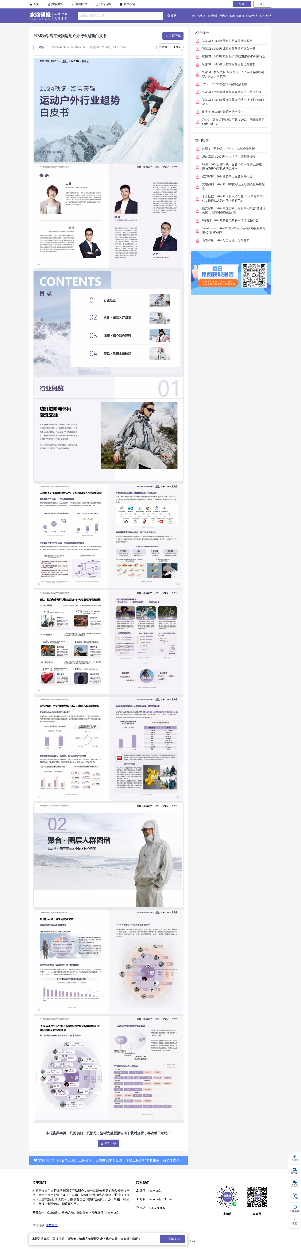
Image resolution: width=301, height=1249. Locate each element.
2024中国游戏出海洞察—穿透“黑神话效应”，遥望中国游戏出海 (233, 210)
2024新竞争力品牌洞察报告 (227, 176)
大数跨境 (52, 1225)
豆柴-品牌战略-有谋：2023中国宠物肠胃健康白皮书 (233, 121)
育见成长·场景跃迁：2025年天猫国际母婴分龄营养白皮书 (233, 74)
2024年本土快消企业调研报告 (228, 156)
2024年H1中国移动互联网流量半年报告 (233, 186)
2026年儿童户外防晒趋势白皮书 (228, 48)
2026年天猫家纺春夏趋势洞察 (227, 40)
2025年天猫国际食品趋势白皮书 (228, 64)
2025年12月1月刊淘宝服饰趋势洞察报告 (234, 56)
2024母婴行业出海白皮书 (225, 240)
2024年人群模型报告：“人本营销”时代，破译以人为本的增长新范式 (233, 198)
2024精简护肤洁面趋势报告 (225, 84)
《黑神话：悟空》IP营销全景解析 (228, 148)
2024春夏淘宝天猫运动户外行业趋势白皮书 (233, 102)
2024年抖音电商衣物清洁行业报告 (230, 220)
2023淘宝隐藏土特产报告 (222, 111)
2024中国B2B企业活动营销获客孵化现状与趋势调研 (234, 230)
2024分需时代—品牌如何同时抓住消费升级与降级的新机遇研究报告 (233, 166)
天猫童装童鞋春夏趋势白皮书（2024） (233, 92)
